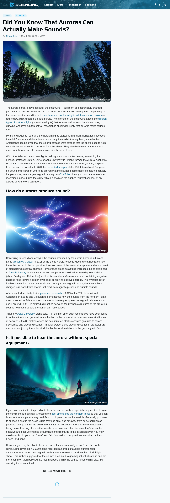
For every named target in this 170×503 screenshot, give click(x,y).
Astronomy (21, 16)
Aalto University (17, 272)
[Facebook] (155, 4)
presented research (51, 293)
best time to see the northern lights (70, 413)
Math (60, 4)
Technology (74, 4)
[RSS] (165, 4)
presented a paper (57, 167)
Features (90, 4)
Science (49, 4)
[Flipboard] (160, 4)
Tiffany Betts (11, 36)
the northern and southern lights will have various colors (71, 115)
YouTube (65, 174)
